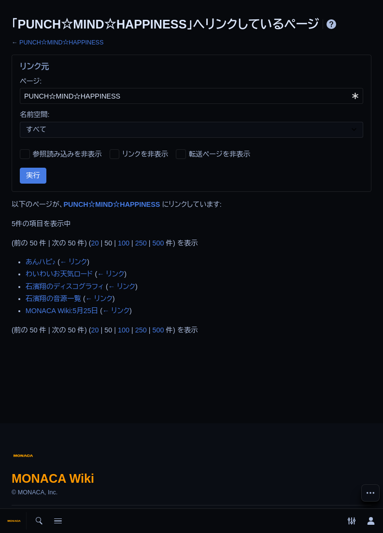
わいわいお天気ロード (59, 274)
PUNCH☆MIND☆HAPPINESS (61, 42)
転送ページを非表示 (219, 154)
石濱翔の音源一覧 (53, 299)
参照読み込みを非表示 (67, 154)
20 (95, 243)
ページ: (31, 81)
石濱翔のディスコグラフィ (65, 286)
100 (123, 243)
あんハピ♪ (41, 262)
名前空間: (35, 114)
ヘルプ (331, 24)
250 (141, 243)
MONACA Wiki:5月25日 (62, 311)
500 (158, 243)
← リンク (73, 262)
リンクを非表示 (145, 154)
